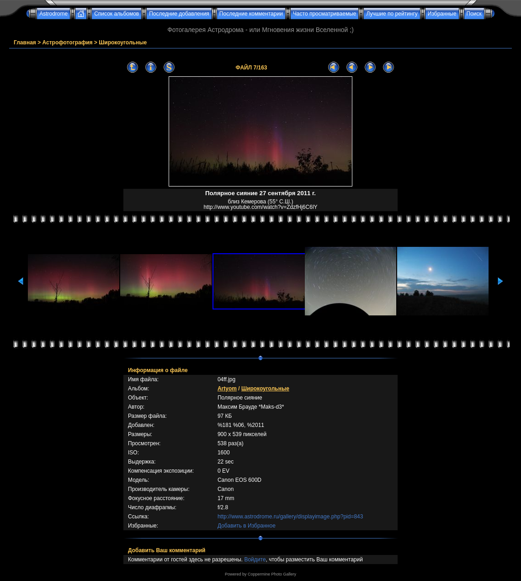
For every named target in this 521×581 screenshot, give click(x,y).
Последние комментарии (251, 14)
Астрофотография (68, 42)
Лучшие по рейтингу (391, 14)
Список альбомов (116, 14)
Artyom (227, 388)
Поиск (474, 14)
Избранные (442, 14)
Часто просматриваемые (324, 14)
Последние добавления (179, 14)
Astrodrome (53, 14)
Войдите (255, 559)
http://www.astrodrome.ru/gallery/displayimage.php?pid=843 (290, 516)
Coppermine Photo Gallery (272, 574)
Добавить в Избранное (247, 525)
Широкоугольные (123, 42)
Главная (25, 42)
